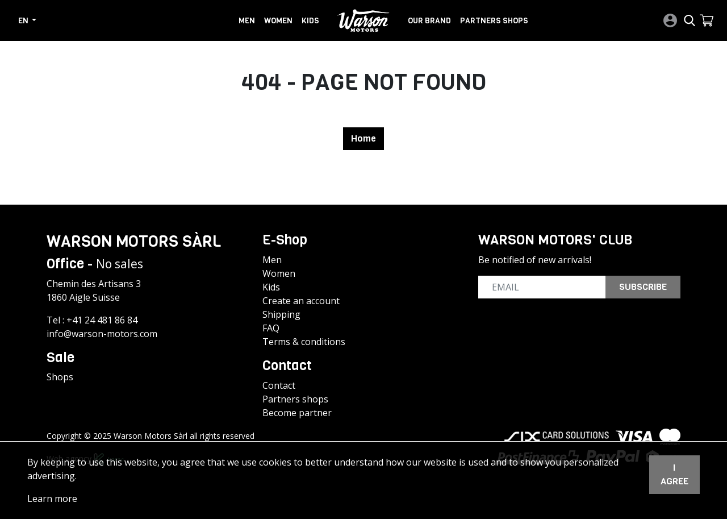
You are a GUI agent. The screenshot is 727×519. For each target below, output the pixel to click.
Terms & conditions (303, 341)
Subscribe (643, 287)
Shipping (281, 314)
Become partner (297, 412)
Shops (60, 377)
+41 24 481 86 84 (101, 320)
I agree (674, 474)
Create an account (301, 300)
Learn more (52, 498)
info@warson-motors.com (102, 333)
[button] (706, 20)
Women (278, 20)
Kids (310, 20)
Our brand (429, 20)
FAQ (270, 328)
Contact (278, 385)
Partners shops (494, 20)
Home (363, 138)
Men (247, 20)
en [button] (24, 20)
